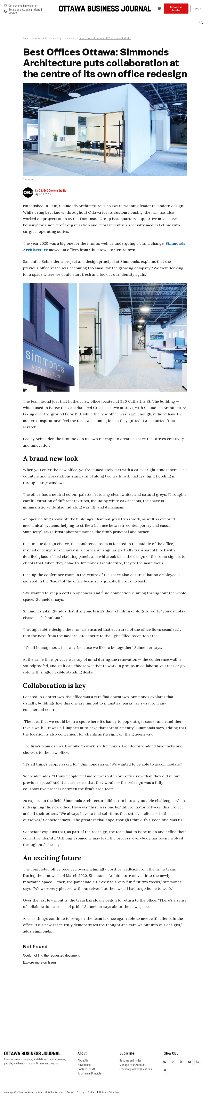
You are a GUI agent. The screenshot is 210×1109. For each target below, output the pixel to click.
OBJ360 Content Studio (52, 190)
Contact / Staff (86, 1069)
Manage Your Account (132, 1064)
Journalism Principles (90, 1073)
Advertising (84, 1064)
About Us (83, 1060)
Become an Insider (130, 1060)
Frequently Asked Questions (136, 1069)
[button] (201, 22)
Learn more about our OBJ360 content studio (105, 38)
